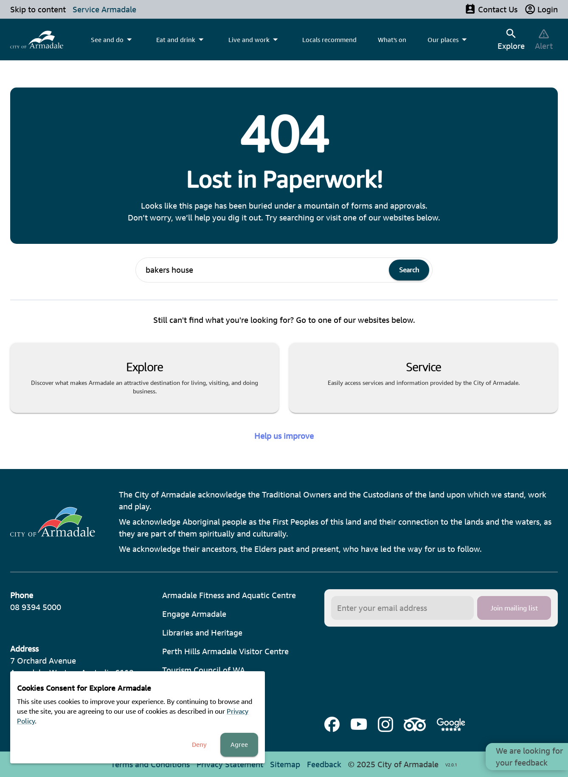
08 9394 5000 (35, 607)
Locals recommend (329, 39)
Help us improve (284, 436)
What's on (392, 39)
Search (409, 270)
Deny (199, 744)
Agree (239, 744)
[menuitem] (36, 40)
